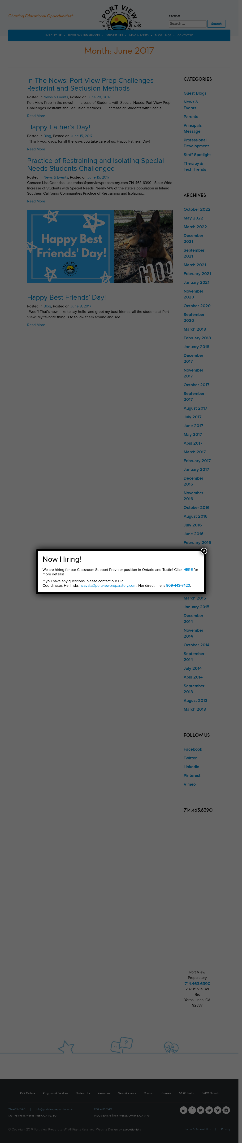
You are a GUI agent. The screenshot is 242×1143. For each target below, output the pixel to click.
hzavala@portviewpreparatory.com (108, 585)
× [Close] (204, 551)
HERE (188, 570)
